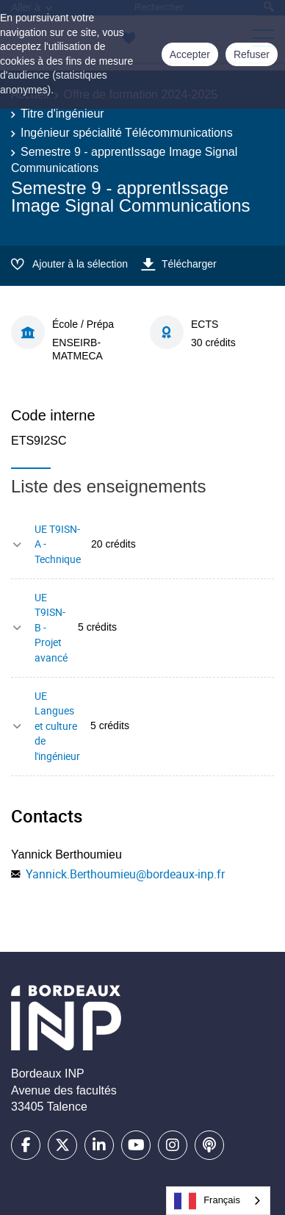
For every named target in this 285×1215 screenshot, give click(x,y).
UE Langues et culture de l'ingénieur (57, 726)
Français (207, 1201)
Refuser (252, 54)
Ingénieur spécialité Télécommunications (127, 132)
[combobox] (218, 1200)
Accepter (190, 54)
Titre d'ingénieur (62, 113)
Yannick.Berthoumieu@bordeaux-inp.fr (125, 874)
